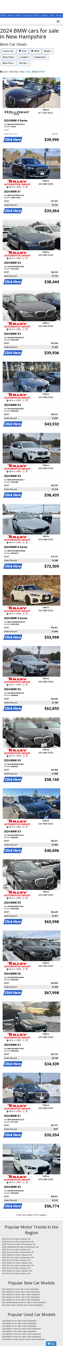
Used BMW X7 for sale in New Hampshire (19, 1331)
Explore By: (8, 51)
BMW (35, 51)
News (10, 15)
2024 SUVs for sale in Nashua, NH (16, 1260)
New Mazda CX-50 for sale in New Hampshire (21, 1292)
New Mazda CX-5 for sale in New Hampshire (20, 1289)
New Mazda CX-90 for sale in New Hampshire (21, 1294)
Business (27, 15)
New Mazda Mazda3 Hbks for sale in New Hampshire (24, 1302)
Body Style (9, 57)
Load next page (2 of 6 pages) (31, 1215)
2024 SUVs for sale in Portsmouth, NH (18, 1258)
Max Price (8, 63)
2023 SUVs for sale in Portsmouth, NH (18, 1265)
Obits (52, 15)
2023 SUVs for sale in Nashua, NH (16, 1268)
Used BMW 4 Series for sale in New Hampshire (21, 1337)
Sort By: (24, 63)
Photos (59, 15)
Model (48, 51)
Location (25, 57)
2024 (23, 51)
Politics (18, 15)
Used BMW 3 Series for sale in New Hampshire (21, 1329)
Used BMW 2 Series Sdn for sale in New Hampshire (23, 1339)
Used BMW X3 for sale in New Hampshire (19, 1323)
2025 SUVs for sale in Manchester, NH (18, 1252)
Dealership (40, 57)
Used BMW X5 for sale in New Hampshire (19, 1321)
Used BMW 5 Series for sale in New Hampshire (21, 1334)
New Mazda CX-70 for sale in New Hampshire (21, 1300)
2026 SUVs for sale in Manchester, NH (18, 1242)
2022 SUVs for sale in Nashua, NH (16, 1273)
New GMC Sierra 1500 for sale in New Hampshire (22, 1305)
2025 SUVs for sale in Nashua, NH (16, 1250)
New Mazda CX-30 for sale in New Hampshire (21, 1297)
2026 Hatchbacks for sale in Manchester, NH (20, 1247)
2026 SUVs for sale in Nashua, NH (16, 1239)
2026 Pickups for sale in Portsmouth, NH (18, 1244)
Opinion (44, 15)
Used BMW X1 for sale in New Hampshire (19, 1326)
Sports (36, 15)
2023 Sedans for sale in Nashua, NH (17, 1271)
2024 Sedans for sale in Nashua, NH (17, 1263)
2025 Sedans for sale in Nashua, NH (17, 1255)
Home (3, 15)
